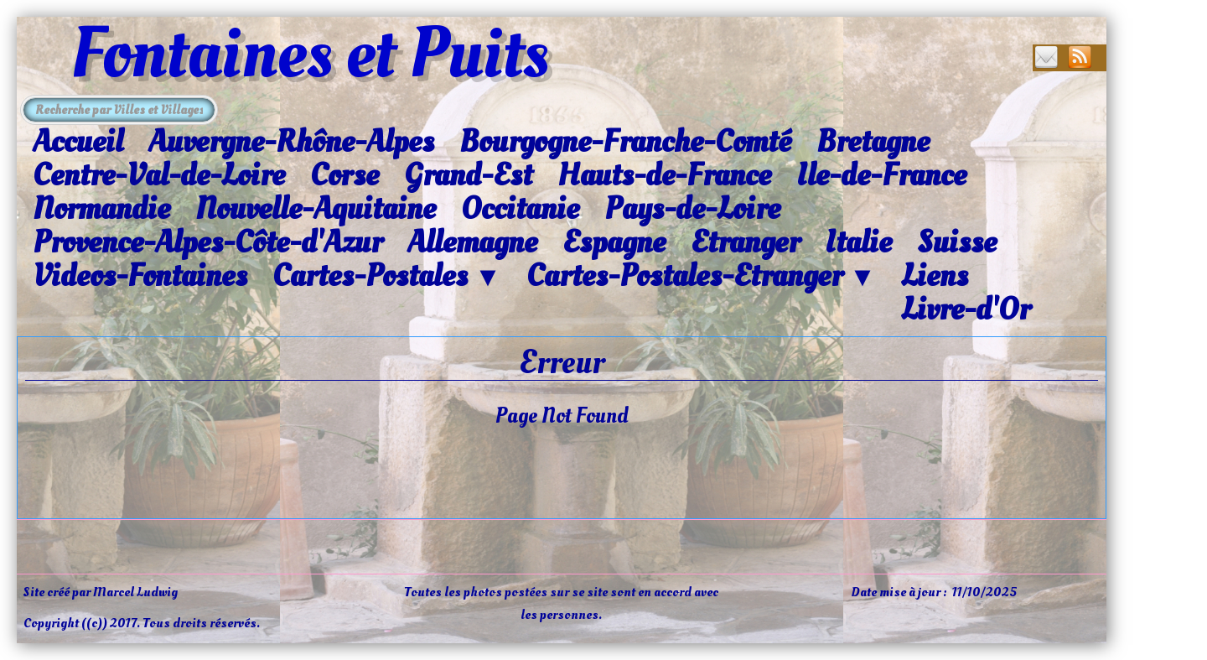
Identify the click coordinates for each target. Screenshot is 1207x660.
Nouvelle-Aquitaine (315, 209)
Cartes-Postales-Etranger (701, 276)
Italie (858, 242)
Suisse (957, 242)
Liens (934, 276)
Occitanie (520, 209)
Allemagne (472, 242)
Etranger (745, 242)
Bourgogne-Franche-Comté (625, 142)
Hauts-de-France (664, 175)
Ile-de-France (881, 175)
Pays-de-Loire (692, 209)
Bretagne (873, 142)
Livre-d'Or (965, 309)
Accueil (78, 142)
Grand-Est (468, 175)
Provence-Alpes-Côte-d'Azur (207, 242)
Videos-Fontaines (140, 276)
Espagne (614, 242)
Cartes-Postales (386, 276)
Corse (344, 175)
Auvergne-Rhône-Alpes (291, 142)
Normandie (101, 209)
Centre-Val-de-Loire (159, 175)
